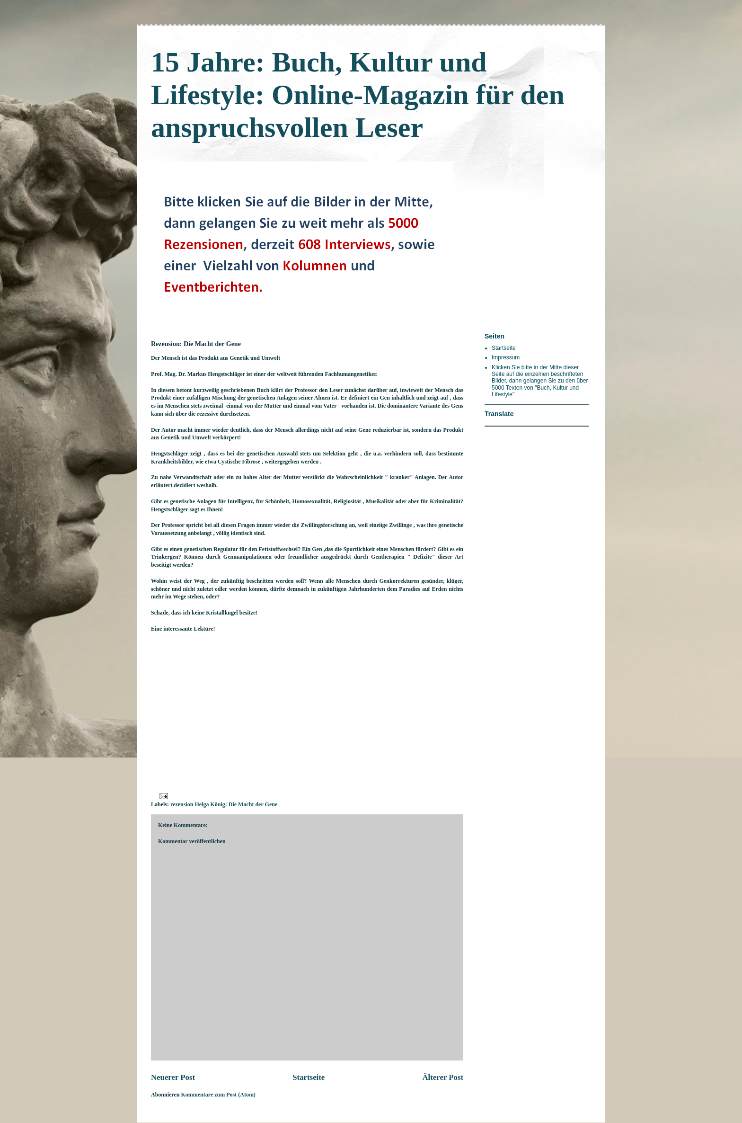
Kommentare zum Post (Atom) (218, 1094)
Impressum (506, 357)
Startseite (308, 1077)
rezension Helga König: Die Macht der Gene (223, 804)
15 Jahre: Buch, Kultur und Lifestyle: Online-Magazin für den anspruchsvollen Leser (358, 94)
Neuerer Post (173, 1077)
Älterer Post (442, 1077)
